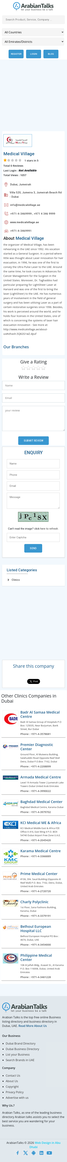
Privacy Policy (15, 1092)
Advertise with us (17, 1098)
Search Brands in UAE (20, 1060)
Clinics (16, 579)
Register (16, 54)
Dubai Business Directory (22, 1049)
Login (33, 54)
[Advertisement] (33, 97)
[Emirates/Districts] (33, 41)
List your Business (18, 1054)
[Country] (33, 32)
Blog (51, 54)
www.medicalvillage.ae (24, 222)
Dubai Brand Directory (21, 1043)
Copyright (12, 1087)
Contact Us (13, 1076)
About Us (12, 1081)
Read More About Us (32, 1026)
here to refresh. (49, 528)
